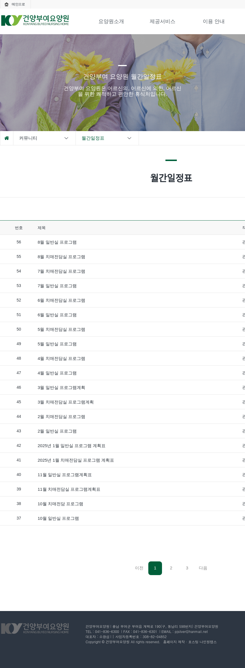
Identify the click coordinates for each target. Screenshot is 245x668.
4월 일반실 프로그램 (57, 372)
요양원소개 (111, 21)
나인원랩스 (208, 641)
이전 (139, 567)
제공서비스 (162, 21)
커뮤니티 (44, 138)
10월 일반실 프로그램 (58, 518)
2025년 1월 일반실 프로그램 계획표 (72, 445)
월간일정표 (107, 138)
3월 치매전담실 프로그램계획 (66, 402)
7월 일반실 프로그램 (57, 285)
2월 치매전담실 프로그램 (61, 416)
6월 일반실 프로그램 (57, 314)
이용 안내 (214, 21)
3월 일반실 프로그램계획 (61, 387)
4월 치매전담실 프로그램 (61, 358)
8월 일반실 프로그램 (57, 242)
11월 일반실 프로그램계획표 (65, 474)
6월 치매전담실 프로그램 (61, 300)
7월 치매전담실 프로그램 (61, 271)
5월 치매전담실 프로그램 (61, 329)
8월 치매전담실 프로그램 (61, 256)
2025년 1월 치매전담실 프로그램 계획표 (76, 460)
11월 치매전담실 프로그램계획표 (69, 489)
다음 (203, 567)
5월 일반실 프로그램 (57, 343)
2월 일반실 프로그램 (57, 431)
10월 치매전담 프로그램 (60, 503)
